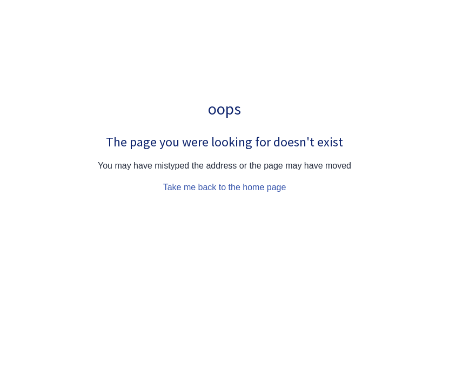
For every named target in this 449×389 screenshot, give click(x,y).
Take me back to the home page (224, 187)
